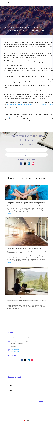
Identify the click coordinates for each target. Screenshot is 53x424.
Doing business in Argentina (38, 30)
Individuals (20, 252)
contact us (28, 117)
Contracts (40, 251)
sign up (11, 117)
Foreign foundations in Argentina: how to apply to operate (26, 203)
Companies (29, 30)
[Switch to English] (26, 420)
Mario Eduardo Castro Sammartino (14, 30)
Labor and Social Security (36, 302)
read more (9, 213)
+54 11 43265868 (15, 350)
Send (41, 402)
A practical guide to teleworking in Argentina (22, 298)
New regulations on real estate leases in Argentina (24, 249)
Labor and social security (23, 302)
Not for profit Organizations (38, 205)
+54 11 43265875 (15, 351)
